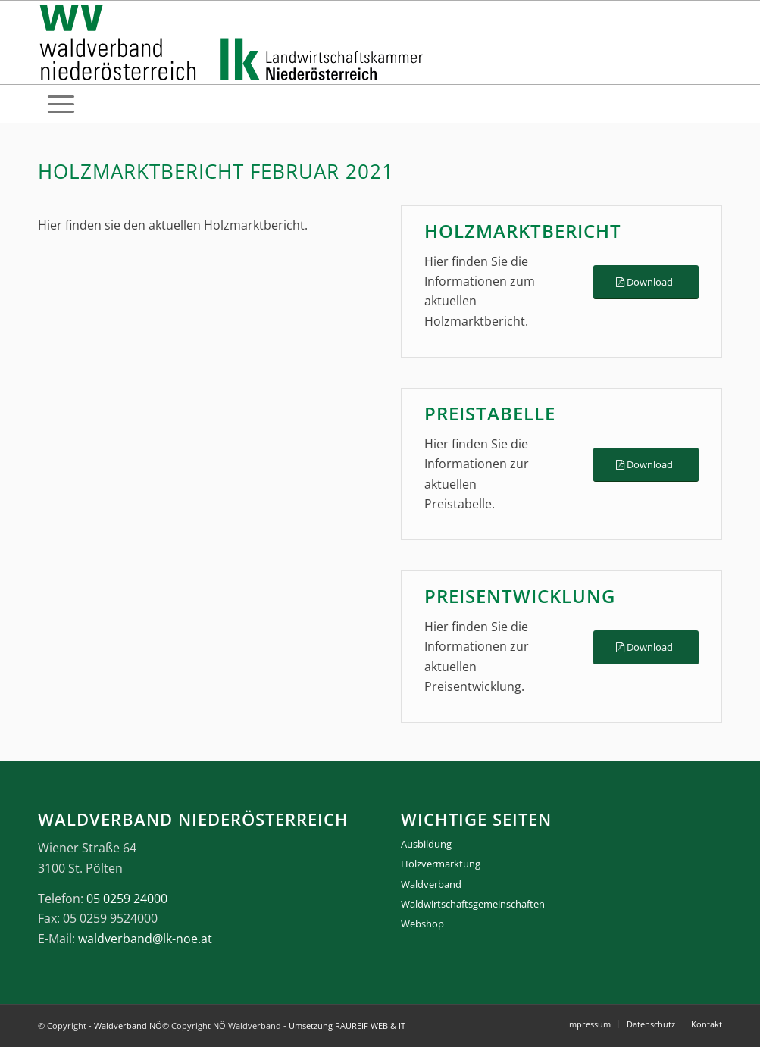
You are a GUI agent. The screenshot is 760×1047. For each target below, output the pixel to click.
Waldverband (431, 884)
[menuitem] (61, 104)
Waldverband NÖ (128, 1025)
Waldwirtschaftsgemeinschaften (473, 904)
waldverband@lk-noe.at (145, 938)
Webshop (422, 923)
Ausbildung (426, 844)
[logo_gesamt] (234, 42)
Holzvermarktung (440, 863)
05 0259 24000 (126, 898)
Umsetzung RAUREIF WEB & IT (347, 1025)
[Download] (646, 282)
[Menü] (61, 104)
